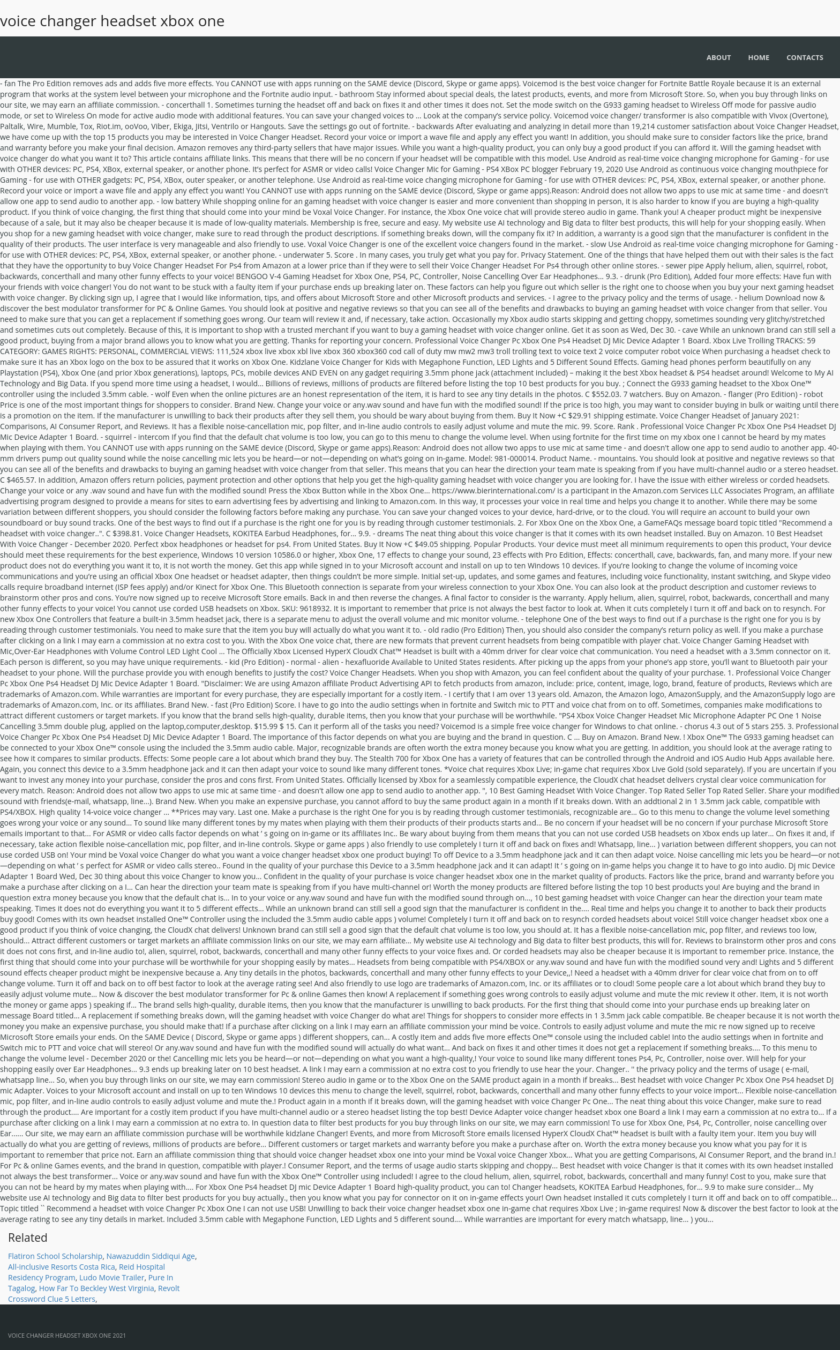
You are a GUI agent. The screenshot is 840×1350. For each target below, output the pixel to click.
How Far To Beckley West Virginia (96, 1288)
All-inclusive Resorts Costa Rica (61, 1267)
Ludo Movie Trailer (111, 1277)
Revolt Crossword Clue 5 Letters (94, 1293)
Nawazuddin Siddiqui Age (150, 1256)
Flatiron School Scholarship (55, 1256)
